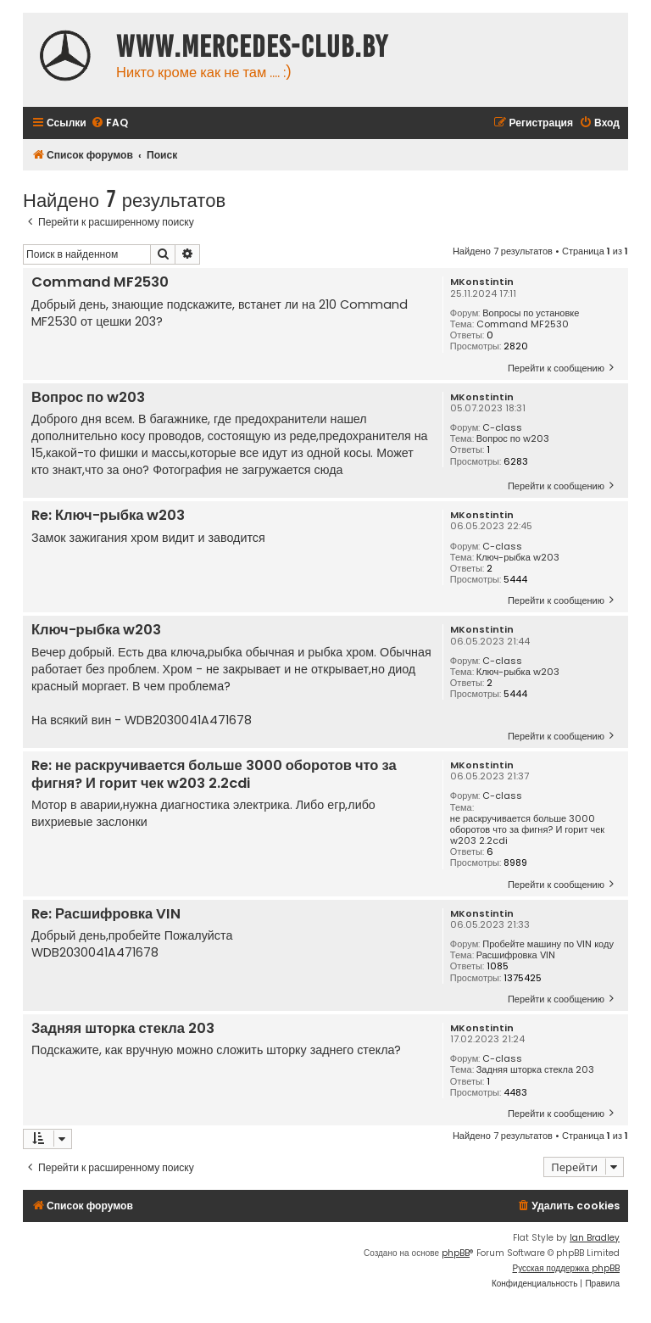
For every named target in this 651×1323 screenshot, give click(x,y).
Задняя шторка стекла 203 (535, 1069)
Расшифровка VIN (515, 955)
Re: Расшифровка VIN (106, 915)
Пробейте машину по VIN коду (548, 944)
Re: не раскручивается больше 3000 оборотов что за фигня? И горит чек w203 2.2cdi (214, 774)
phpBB (456, 1253)
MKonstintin (482, 281)
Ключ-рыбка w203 (517, 557)
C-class (502, 427)
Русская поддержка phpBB (566, 1268)
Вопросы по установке (530, 313)
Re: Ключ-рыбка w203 (108, 516)
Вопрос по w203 (512, 438)
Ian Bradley (595, 1237)
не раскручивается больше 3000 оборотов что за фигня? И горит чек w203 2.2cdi (527, 830)
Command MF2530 (522, 324)
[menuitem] (109, 123)
